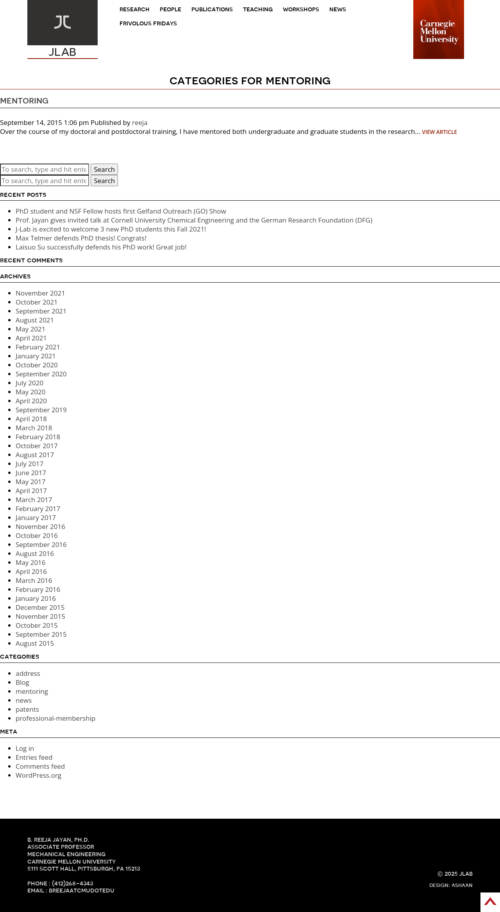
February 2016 (38, 589)
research (135, 9)
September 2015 (41, 634)
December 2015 (40, 607)
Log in (25, 748)
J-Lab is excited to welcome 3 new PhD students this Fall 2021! (111, 228)
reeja (140, 122)
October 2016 (37, 535)
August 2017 (35, 454)
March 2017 (34, 499)
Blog (22, 682)
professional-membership (55, 718)
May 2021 (31, 328)
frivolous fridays (148, 23)
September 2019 (41, 409)
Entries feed (34, 757)
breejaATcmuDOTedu (81, 890)
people (170, 9)
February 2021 (38, 346)
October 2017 (37, 445)
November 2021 (40, 293)
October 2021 (37, 301)
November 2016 (40, 526)
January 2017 (36, 517)
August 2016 (35, 553)
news (337, 9)
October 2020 (37, 364)
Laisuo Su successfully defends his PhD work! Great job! (101, 246)
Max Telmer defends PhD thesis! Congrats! (81, 237)
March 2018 (34, 427)
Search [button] (104, 169)
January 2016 (36, 598)
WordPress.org (38, 775)
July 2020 (29, 382)
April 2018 (31, 418)
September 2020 (41, 373)
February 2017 (38, 508)
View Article (439, 131)
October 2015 (37, 625)
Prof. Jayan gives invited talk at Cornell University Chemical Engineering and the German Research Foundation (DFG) (194, 220)
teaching (258, 9)
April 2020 (31, 400)
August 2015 (35, 643)
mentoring (24, 100)
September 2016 (41, 544)
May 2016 (31, 562)
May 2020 (31, 391)
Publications (212, 9)
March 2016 (34, 580)
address (28, 673)
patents (27, 709)
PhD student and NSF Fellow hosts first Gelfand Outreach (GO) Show (121, 211)
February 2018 (38, 436)
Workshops (301, 9)
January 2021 (36, 355)
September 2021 (41, 310)
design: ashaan (451, 885)
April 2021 (31, 337)
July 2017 (29, 463)
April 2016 (31, 571)
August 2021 (35, 319)
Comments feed (40, 766)
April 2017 (31, 490)
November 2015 (40, 616)
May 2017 (31, 481)
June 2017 (31, 472)
